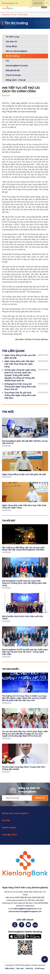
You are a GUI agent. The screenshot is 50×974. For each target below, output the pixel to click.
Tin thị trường (12, 56)
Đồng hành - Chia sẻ (15, 80)
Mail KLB (29, 968)
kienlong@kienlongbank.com (26, 909)
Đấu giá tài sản (13, 70)
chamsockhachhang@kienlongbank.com (25, 911)
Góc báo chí (11, 41)
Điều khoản (9, 968)
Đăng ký (40, 798)
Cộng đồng (11, 46)
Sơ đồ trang (39, 968)
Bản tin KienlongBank (16, 51)
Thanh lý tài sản (13, 75)
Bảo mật (20, 968)
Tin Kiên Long (12, 37)
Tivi (7, 61)
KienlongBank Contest (17, 65)
